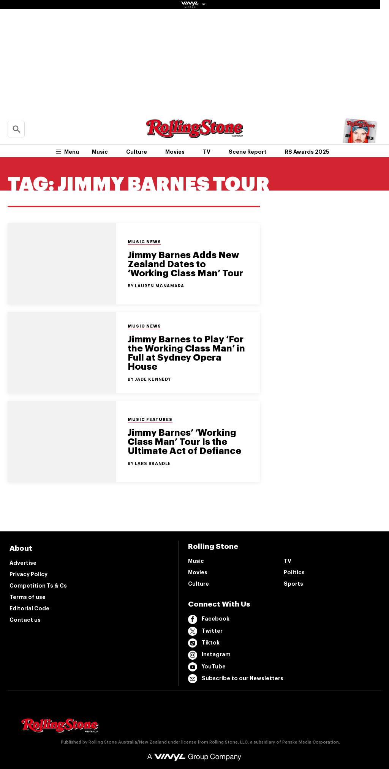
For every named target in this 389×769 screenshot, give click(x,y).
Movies (175, 151)
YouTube (207, 666)
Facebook (208, 619)
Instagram (209, 655)
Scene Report (248, 151)
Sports (293, 583)
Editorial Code (29, 608)
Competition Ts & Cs (38, 585)
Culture (136, 151)
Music (100, 151)
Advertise (22, 563)
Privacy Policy (28, 574)
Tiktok (204, 643)
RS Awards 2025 (307, 151)
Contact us (25, 619)
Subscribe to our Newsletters (235, 678)
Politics (294, 572)
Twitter (205, 631)
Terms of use (27, 597)
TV (206, 151)
